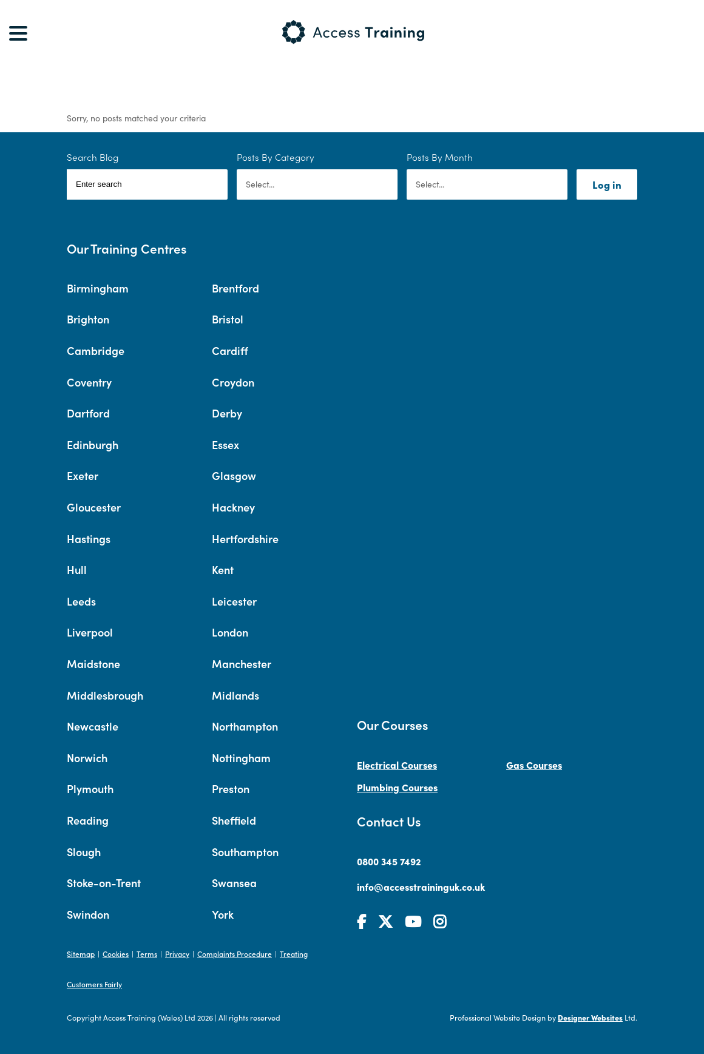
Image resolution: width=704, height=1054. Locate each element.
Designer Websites (590, 1017)
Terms (147, 953)
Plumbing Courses (397, 787)
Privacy (177, 953)
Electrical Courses (397, 764)
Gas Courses (534, 764)
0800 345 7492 (389, 861)
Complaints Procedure (234, 953)
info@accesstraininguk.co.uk (421, 886)
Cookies (116, 953)
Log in (606, 184)
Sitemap (81, 953)
